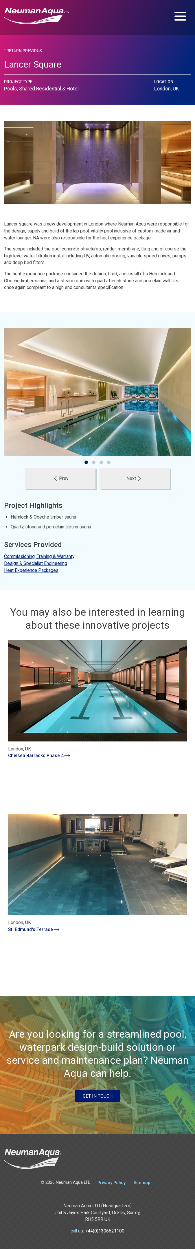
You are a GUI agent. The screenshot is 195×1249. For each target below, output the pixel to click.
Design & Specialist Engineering (35, 563)
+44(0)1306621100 (104, 1231)
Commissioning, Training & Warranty (39, 556)
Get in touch (98, 1096)
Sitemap (142, 1182)
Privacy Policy (112, 1182)
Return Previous (23, 50)
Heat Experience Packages (31, 570)
